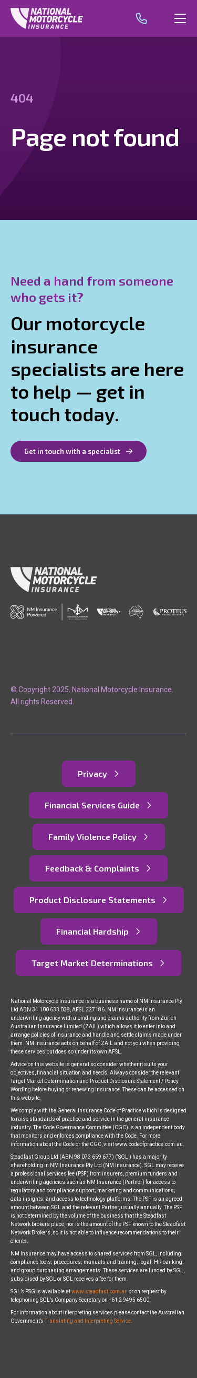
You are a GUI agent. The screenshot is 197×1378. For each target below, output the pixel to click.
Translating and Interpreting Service (88, 1321)
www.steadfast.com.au (99, 1291)
